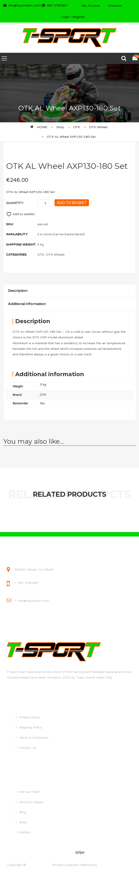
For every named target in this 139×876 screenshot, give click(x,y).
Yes (42, 403)
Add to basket (72, 202)
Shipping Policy (30, 727)
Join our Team (29, 792)
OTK (76, 127)
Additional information (27, 304)
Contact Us (27, 748)
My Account (91, 6)
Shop (60, 127)
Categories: (16, 255)
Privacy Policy (29, 717)
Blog (22, 812)
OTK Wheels (98, 127)
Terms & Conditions (33, 738)
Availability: (17, 234)
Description (17, 290)
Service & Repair (31, 802)
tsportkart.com (38, 865)
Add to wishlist (20, 214)
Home (42, 127)
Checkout (115, 6)
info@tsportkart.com (33, 601)
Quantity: (15, 203)
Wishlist (24, 832)
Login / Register (73, 17)
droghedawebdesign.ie (115, 865)
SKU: (9, 224)
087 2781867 (28, 583)
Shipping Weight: (21, 244)
